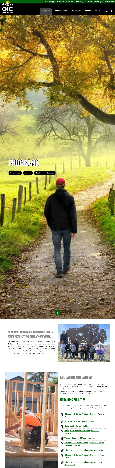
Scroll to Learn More (57, 312)
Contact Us (15, 173)
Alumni (84, 10)
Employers (72, 10)
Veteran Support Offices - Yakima (79, 438)
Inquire (27, 173)
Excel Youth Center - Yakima (77, 426)
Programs (42, 11)
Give (104, 11)
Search (111, 11)
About (94, 10)
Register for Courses (44, 173)
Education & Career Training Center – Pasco (83, 450)
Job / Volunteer (57, 10)
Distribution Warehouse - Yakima (79, 421)
